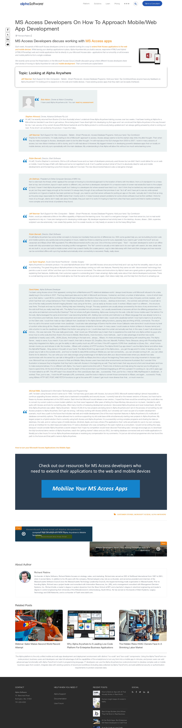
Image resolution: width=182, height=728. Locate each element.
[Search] (135, 4)
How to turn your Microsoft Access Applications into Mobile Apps (42, 448)
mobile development (66, 63)
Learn (108, 3)
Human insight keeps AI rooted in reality (114, 685)
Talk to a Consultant (152, 3)
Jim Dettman (34, 179)
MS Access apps (98, 41)
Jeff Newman (26, 79)
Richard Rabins (24, 36)
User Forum (59, 688)
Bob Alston (45, 99)
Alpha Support (60, 679)
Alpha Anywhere (159, 514)
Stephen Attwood (32, 116)
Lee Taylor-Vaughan (37, 262)
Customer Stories (125, 514)
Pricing (117, 3)
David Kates (34, 289)
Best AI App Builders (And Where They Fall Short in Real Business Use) (113, 698)
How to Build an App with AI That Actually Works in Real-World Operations (114, 678)
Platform (86, 3)
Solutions (97, 3)
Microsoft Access (142, 514)
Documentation (60, 684)
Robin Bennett (35, 158)
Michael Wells (34, 391)
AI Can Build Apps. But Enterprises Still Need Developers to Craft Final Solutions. (114, 706)
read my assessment (84, 102)
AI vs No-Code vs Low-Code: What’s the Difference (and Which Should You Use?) (114, 714)
